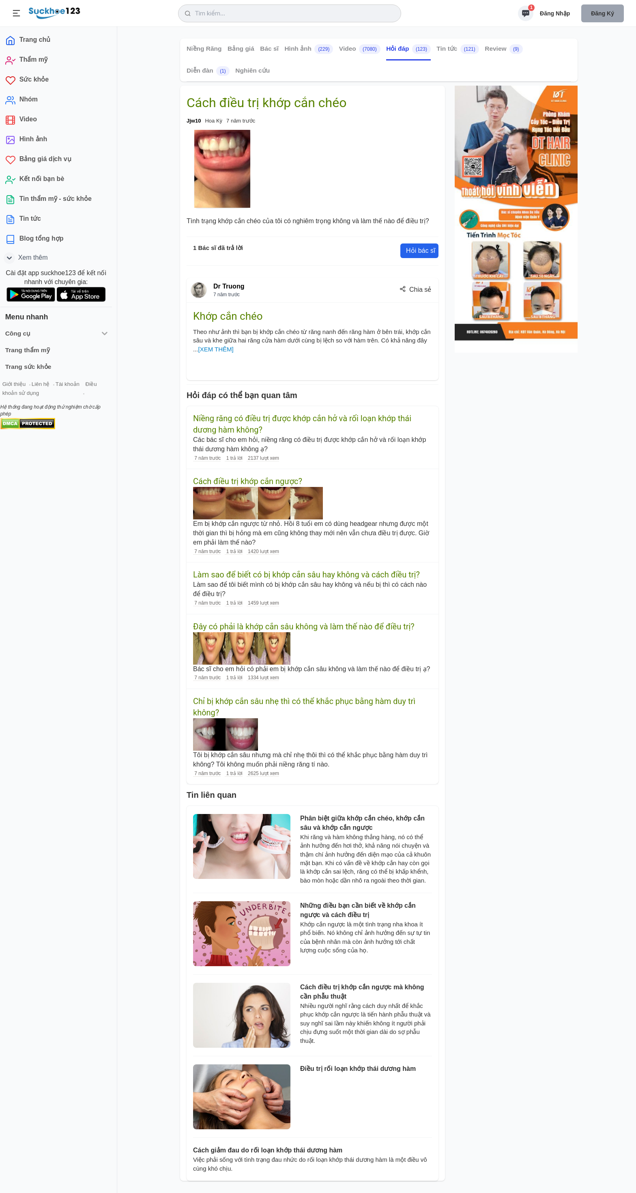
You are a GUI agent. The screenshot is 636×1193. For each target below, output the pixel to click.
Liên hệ (45, 385)
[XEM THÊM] (216, 349)
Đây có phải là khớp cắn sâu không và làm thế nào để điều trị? (304, 626)
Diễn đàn (208, 71)
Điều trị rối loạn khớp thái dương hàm (358, 1068)
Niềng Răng (204, 48)
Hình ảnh (308, 49)
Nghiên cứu (252, 70)
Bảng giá (241, 48)
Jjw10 (194, 121)
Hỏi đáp (408, 49)
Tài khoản (72, 385)
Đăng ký (602, 13)
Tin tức (457, 49)
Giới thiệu (18, 385)
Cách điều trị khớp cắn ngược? (247, 481)
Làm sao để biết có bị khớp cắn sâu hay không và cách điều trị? (306, 574)
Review (503, 49)
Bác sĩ (269, 48)
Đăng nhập (555, 13)
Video (359, 49)
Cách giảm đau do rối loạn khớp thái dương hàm (267, 1150)
